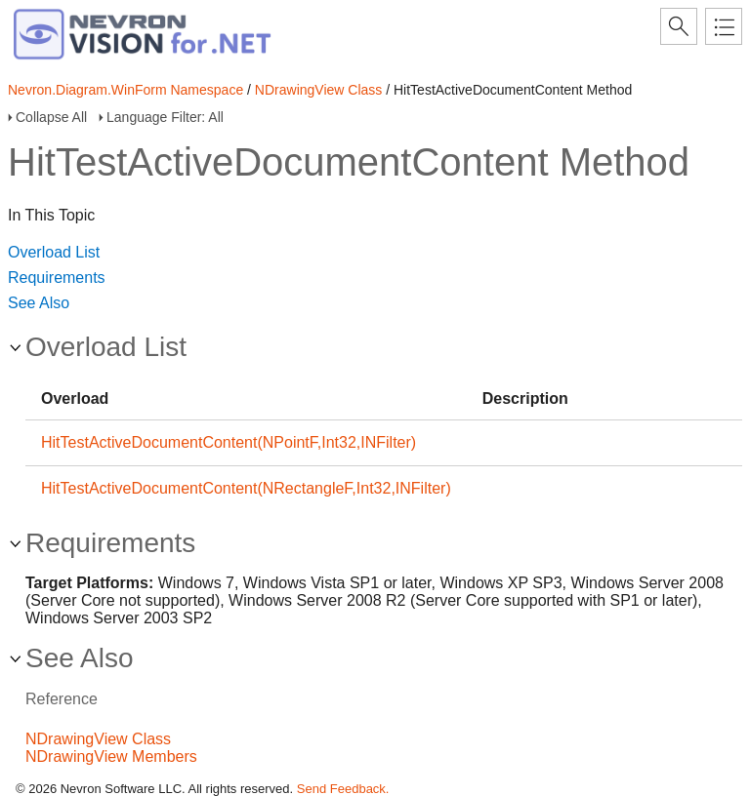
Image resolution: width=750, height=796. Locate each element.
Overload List (54, 252)
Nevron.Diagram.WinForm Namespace (125, 90)
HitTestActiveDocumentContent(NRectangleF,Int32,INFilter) (246, 488)
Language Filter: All (165, 117)
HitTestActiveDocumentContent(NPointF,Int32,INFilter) (228, 442)
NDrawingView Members (111, 756)
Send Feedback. (343, 788)
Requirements (56, 277)
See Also (38, 303)
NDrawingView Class (318, 90)
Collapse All (51, 117)
